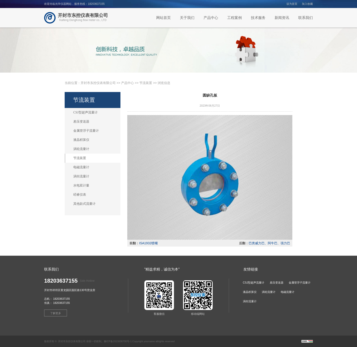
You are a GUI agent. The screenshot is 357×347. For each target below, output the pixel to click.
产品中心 (211, 18)
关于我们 (187, 18)
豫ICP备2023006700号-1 (118, 341)
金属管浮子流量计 (86, 130)
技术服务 (258, 18)
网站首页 (163, 18)
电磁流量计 (81, 167)
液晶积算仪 (81, 140)
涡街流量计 (81, 176)
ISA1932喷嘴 (148, 243)
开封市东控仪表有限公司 (98, 83)
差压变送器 (81, 121)
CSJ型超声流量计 (85, 112)
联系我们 (305, 18)
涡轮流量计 (81, 149)
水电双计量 (81, 185)
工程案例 (234, 18)
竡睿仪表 (79, 194)
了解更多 (55, 313)
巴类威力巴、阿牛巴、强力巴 (269, 243)
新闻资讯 (282, 18)
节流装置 (145, 83)
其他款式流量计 (84, 203)
